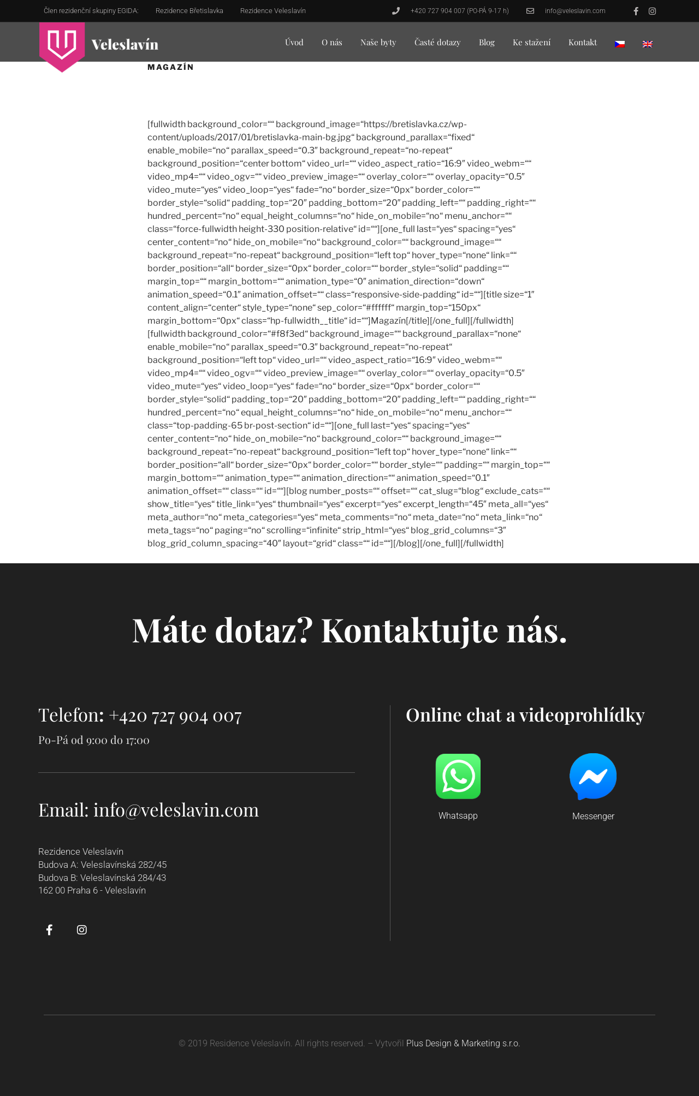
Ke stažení (531, 42)
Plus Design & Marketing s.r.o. (463, 1043)
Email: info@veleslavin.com (148, 809)
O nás (332, 42)
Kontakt (582, 42)
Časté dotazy (437, 42)
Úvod (294, 42)
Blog (487, 42)
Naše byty (378, 42)
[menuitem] (620, 44)
